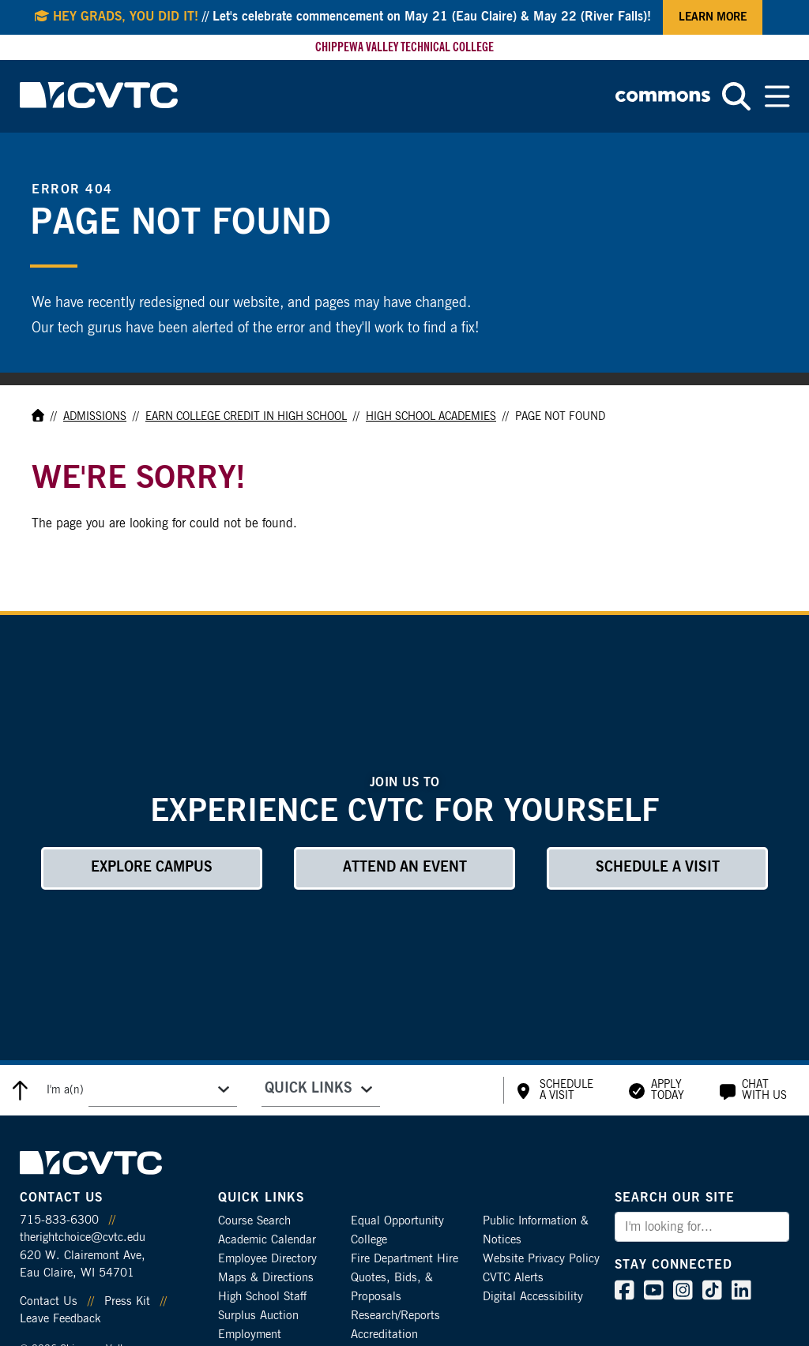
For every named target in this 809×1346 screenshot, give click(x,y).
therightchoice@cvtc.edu (82, 1237)
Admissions (94, 416)
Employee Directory (267, 1259)
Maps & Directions (266, 1278)
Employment (249, 1334)
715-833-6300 (59, 1220)
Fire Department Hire (404, 1259)
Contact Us (48, 1301)
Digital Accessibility (533, 1297)
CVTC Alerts (513, 1278)
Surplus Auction (258, 1316)
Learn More (713, 17)
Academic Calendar (267, 1240)
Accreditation (384, 1334)
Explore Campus (152, 867)
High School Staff (262, 1297)
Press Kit (127, 1301)
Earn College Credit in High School (246, 416)
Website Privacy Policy (541, 1259)
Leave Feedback (60, 1319)
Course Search (254, 1221)
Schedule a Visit (658, 867)
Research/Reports (395, 1316)
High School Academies (431, 416)
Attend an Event (405, 867)
